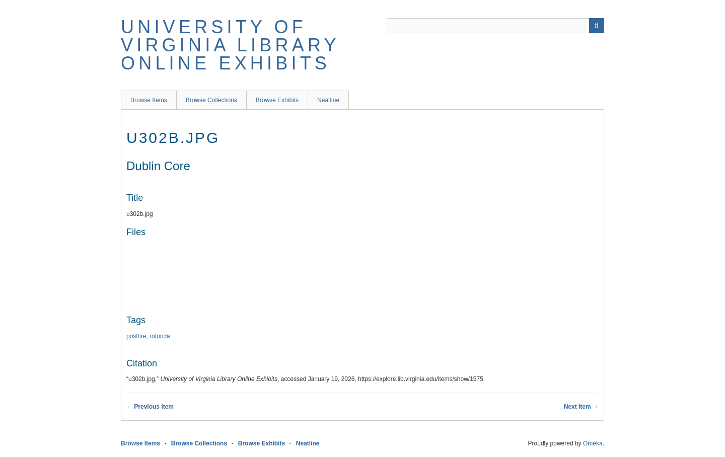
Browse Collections (211, 100)
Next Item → (581, 406)
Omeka (593, 443)
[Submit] (596, 25)
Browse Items (148, 100)
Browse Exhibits (277, 100)
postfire (136, 336)
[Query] (495, 25)
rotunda (160, 336)
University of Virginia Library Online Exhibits (230, 45)
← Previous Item (150, 406)
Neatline (328, 100)
